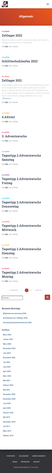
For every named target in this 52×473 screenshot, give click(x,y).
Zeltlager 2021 (12, 80)
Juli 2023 (6, 362)
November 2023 (9, 358)
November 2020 (9, 399)
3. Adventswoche (14, 136)
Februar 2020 (8, 413)
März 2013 (7, 431)
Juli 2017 (6, 426)
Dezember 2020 (9, 394)
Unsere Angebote (38, 456)
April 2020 (7, 408)
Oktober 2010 (8, 436)
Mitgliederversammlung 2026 (14, 313)
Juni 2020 (7, 403)
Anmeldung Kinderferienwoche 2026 (17, 323)
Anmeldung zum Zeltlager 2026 (15, 318)
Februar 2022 (8, 385)
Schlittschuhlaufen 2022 (20, 61)
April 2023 (7, 371)
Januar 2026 (8, 339)
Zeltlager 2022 (12, 35)
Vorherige (14, 290)
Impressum (25, 462)
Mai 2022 (6, 380)
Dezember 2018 (9, 422)
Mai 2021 (6, 390)
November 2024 (9, 348)
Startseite (11, 456)
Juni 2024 (7, 353)
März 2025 (7, 344)
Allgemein (5, 31)
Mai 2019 (6, 417)
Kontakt (36, 462)
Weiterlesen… (7, 98)
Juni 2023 (7, 367)
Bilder (14, 462)
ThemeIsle (34, 467)
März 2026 (7, 335)
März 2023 (7, 376)
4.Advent (8, 117)
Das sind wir (23, 456)
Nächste (38, 290)
